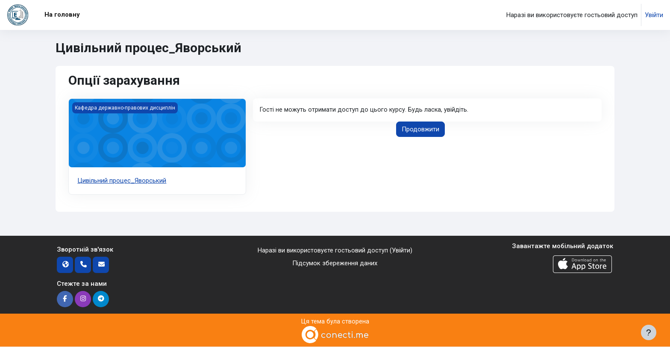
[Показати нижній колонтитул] (648, 332)
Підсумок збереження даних (334, 263)
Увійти (654, 15)
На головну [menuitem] (62, 14)
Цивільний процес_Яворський (121, 180)
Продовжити (420, 129)
